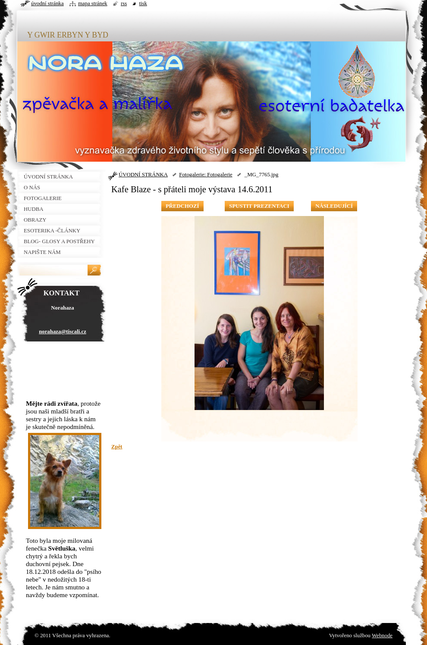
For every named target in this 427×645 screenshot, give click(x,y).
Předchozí (182, 206)
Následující (334, 206)
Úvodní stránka (47, 3)
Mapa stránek (92, 3)
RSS (124, 3)
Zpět (116, 447)
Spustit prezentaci (259, 206)
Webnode (382, 635)
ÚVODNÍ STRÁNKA (143, 175)
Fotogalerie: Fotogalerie (205, 175)
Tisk (143, 3)
